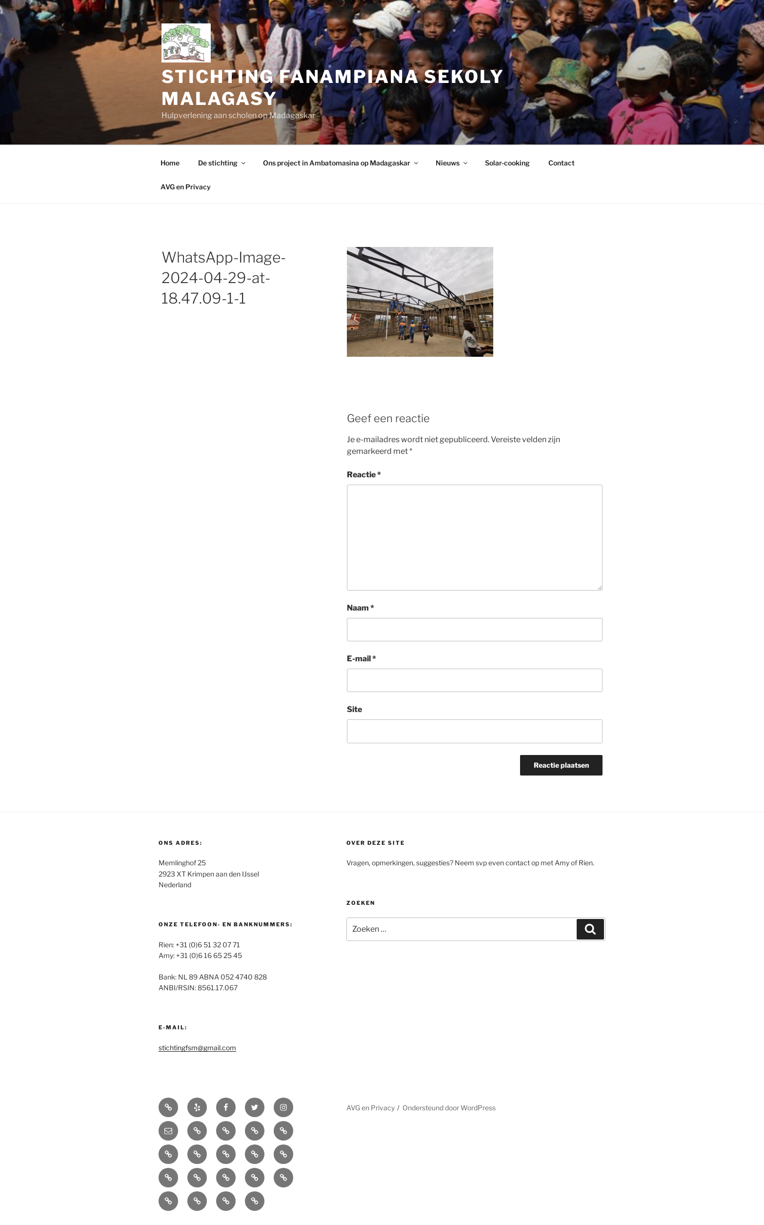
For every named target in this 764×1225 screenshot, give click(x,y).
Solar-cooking (507, 163)
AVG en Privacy (186, 187)
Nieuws (452, 163)
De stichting (222, 163)
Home (170, 163)
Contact (561, 163)
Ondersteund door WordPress (449, 1107)
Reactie (364, 474)
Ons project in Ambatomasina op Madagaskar (341, 163)
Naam (360, 607)
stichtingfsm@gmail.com (197, 1047)
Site (354, 709)
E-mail (361, 658)
